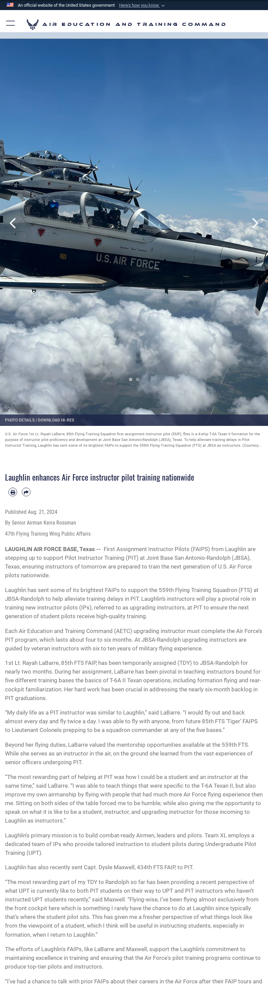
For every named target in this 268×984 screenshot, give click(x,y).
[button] (142, 5)
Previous (13, 223)
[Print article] (12, 492)
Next (254, 223)
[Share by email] (26, 492)
